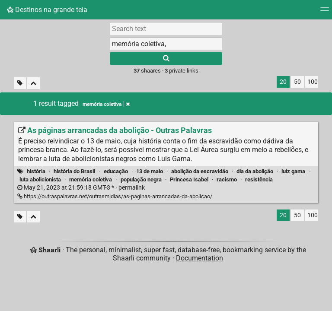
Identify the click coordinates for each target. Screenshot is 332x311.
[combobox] (166, 43)
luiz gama (293, 171)
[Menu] (324, 12)
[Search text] (166, 28)
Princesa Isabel (189, 179)
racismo (227, 179)
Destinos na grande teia (47, 10)
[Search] (166, 58)
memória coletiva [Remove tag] (106, 104)
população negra (141, 179)
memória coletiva (90, 179)
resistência (259, 179)
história (36, 171)
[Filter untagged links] (20, 83)
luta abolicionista (40, 179)
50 (297, 82)
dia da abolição (254, 171)
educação (116, 171)
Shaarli (49, 250)
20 (283, 82)
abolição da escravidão (199, 171)
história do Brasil (74, 171)
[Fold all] (33, 83)
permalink (81, 187)
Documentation (199, 258)
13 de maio (149, 171)
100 (312, 82)
